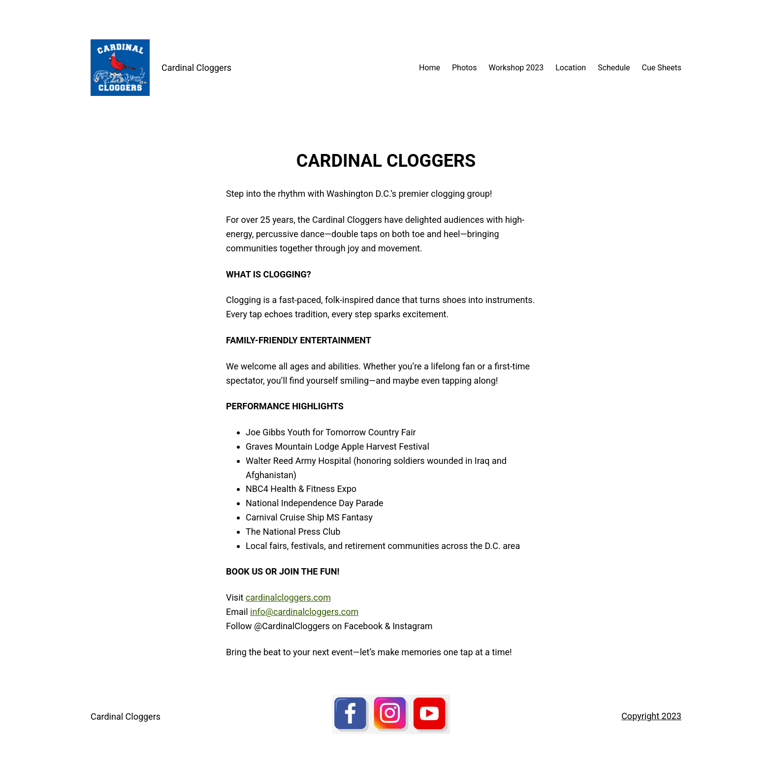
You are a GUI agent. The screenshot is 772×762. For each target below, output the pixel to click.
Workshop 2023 (516, 67)
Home (429, 67)
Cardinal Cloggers (196, 67)
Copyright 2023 (651, 716)
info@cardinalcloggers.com (304, 612)
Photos (464, 67)
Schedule (614, 67)
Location (570, 67)
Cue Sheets (661, 67)
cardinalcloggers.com (288, 597)
